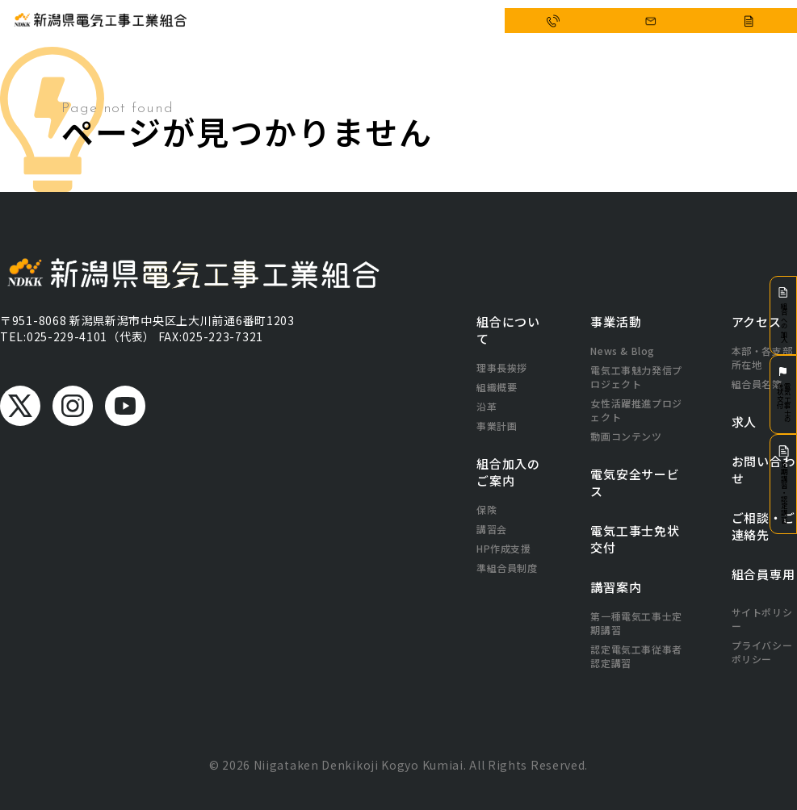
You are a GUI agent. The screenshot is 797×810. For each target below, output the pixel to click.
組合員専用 (763, 574)
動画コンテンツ (625, 436)
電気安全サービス (392, 21)
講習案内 (615, 586)
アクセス (454, 21)
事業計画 (496, 425)
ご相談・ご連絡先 (763, 526)
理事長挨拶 (501, 367)
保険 (486, 509)
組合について (275, 21)
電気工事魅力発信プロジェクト (636, 376)
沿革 (486, 406)
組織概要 (496, 387)
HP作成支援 (503, 548)
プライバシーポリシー (762, 652)
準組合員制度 (507, 567)
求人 (744, 421)
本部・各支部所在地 (762, 357)
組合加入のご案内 (508, 472)
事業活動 (330, 21)
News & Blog (622, 350)
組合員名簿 (757, 383)
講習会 (491, 529)
